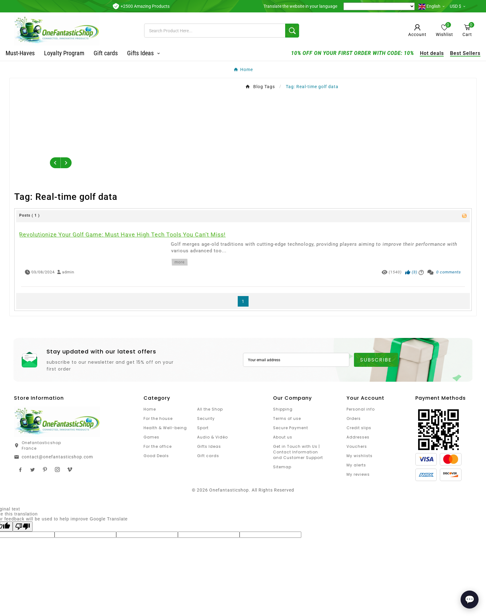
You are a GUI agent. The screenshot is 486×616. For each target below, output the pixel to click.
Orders (354, 418)
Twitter (32, 469)
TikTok (70, 469)
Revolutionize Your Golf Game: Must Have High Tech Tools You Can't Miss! (137, 247)
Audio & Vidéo (212, 437)
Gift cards (208, 455)
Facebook (20, 469)
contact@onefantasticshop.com (57, 456)
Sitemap (282, 467)
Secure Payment (290, 427)
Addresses (358, 437)
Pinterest (45, 469)
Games (151, 437)
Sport (203, 427)
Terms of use (287, 418)
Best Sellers (457, 53)
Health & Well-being (165, 427)
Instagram (57, 469)
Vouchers (357, 446)
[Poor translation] (23, 526)
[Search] (214, 31)
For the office (158, 446)
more (176, 258)
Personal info (361, 409)
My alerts (356, 465)
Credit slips (359, 427)
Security (206, 418)
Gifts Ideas (209, 446)
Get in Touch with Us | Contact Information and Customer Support (298, 452)
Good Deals (156, 455)
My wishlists (360, 455)
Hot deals (423, 53)
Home (150, 409)
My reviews (358, 474)
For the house (158, 418)
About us (282, 437)
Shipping (283, 409)
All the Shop (210, 409)
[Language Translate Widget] (379, 6)
